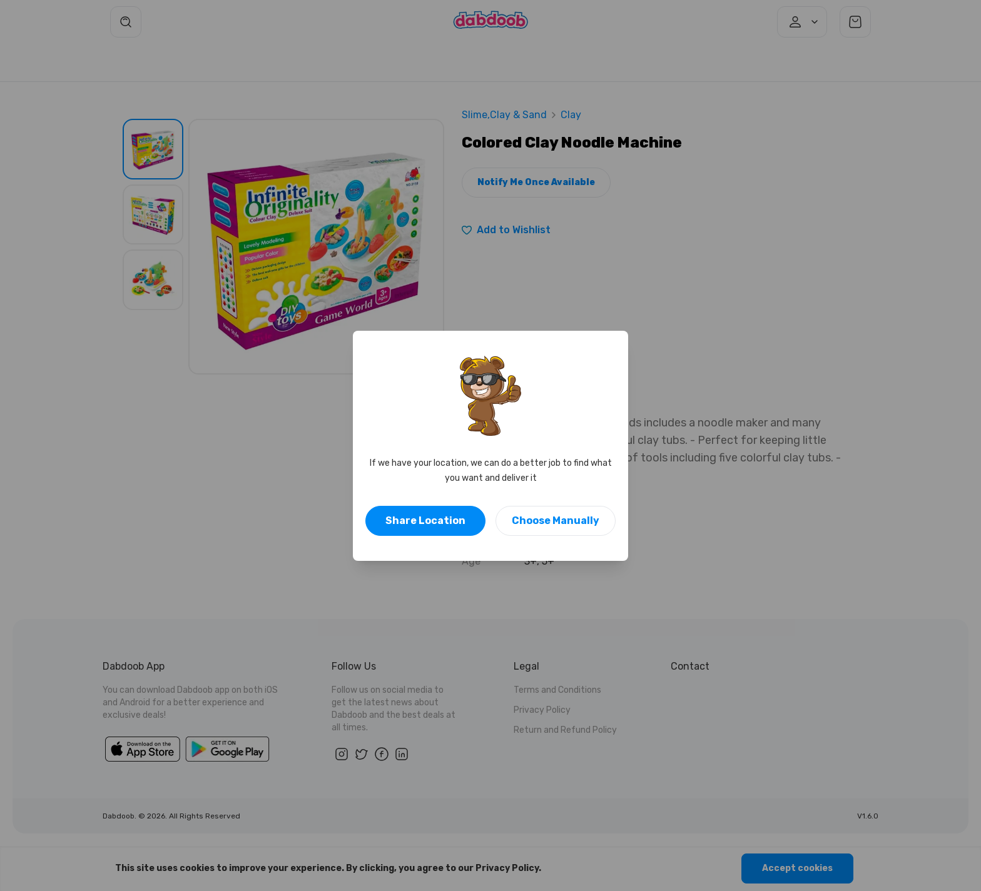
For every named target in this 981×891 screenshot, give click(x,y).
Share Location (425, 520)
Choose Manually (555, 520)
